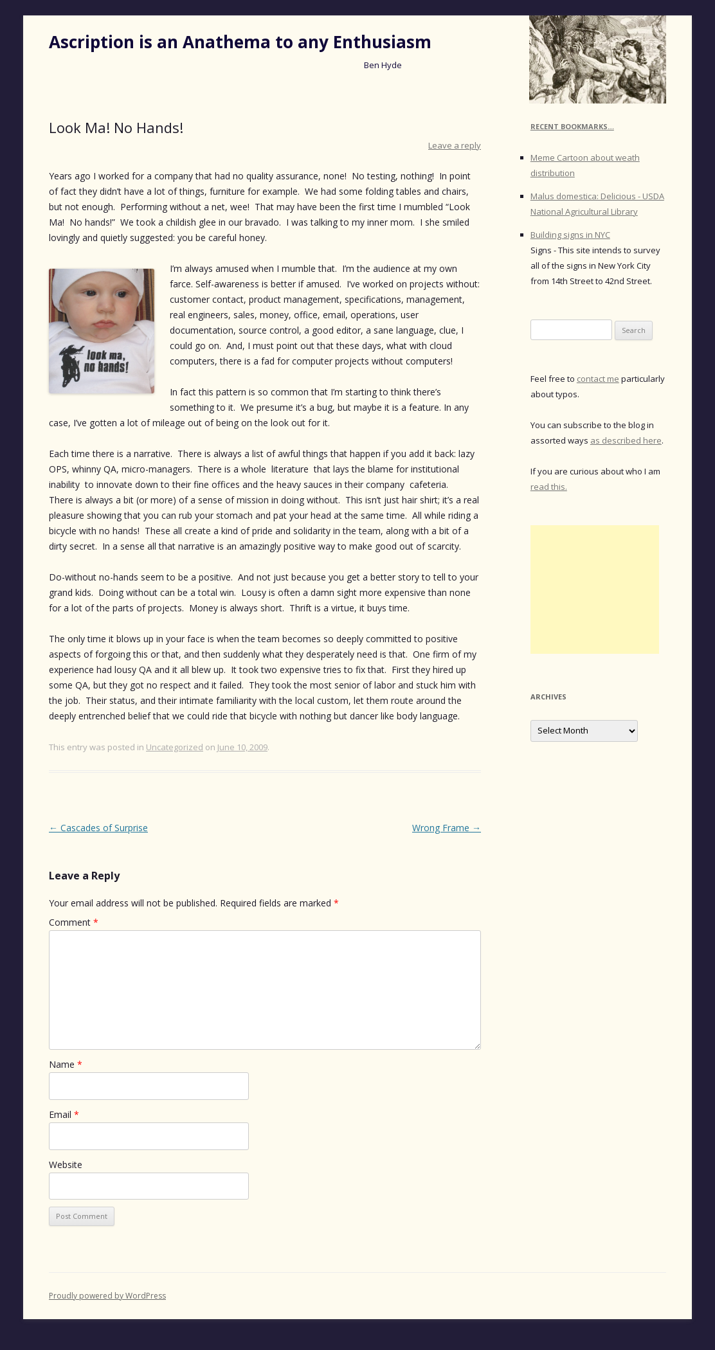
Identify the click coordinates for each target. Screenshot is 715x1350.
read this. (548, 486)
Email (64, 1114)
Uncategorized (174, 747)
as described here (626, 440)
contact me (598, 378)
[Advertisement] (594, 589)
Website (65, 1164)
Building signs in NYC (570, 234)
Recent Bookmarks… (572, 126)
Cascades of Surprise (98, 828)
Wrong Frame (446, 828)
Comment (73, 922)
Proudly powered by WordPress (107, 1295)
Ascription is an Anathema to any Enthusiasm (240, 41)
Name (65, 1064)
